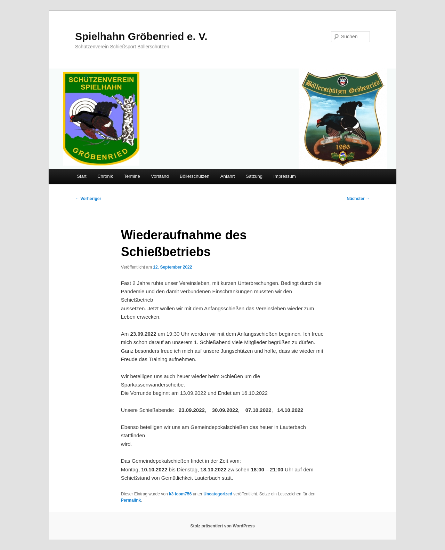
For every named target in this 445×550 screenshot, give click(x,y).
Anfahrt (227, 176)
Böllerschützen (194, 176)
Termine (132, 176)
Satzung (254, 176)
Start (81, 176)
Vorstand (160, 176)
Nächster (358, 198)
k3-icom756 (180, 494)
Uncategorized (217, 494)
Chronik (105, 176)
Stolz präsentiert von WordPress (222, 526)
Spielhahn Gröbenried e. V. (141, 36)
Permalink (131, 500)
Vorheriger (88, 198)
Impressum (284, 176)
